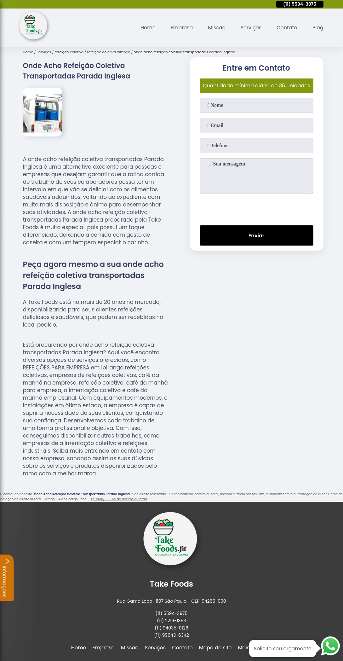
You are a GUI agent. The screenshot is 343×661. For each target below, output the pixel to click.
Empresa (182, 27)
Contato (287, 27)
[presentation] (256, 208)
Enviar (256, 235)
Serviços (251, 27)
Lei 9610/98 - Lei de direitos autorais (119, 499)
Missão (216, 27)
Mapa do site (215, 647)
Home (148, 27)
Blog (317, 27)
